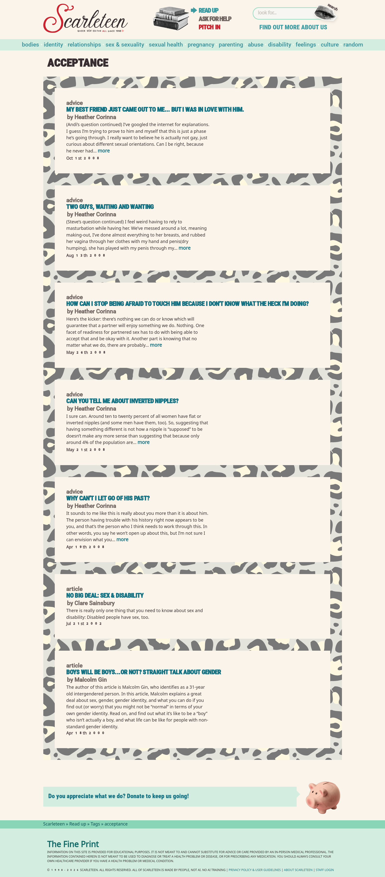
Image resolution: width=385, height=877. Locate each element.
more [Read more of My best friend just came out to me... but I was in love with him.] (104, 151)
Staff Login (325, 870)
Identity (53, 44)
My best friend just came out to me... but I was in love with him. (155, 109)
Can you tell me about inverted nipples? (122, 401)
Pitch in (209, 27)
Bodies (30, 44)
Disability (279, 44)
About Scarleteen (298, 870)
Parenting (231, 44)
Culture (330, 44)
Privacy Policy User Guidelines (255, 870)
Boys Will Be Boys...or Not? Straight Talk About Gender (143, 672)
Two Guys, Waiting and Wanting (110, 206)
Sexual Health (166, 44)
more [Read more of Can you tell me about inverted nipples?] (143, 443)
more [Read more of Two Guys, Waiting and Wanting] (184, 248)
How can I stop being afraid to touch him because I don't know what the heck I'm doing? (187, 303)
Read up (208, 10)
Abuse (255, 44)
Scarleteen (54, 824)
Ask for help (215, 19)
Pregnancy (201, 44)
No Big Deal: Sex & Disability (104, 595)
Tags (95, 824)
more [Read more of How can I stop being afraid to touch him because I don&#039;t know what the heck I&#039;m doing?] (156, 345)
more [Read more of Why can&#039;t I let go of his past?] (122, 540)
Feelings (306, 44)
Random (353, 44)
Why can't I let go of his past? (107, 498)
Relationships (84, 44)
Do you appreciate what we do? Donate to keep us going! (118, 796)
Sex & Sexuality (125, 44)
